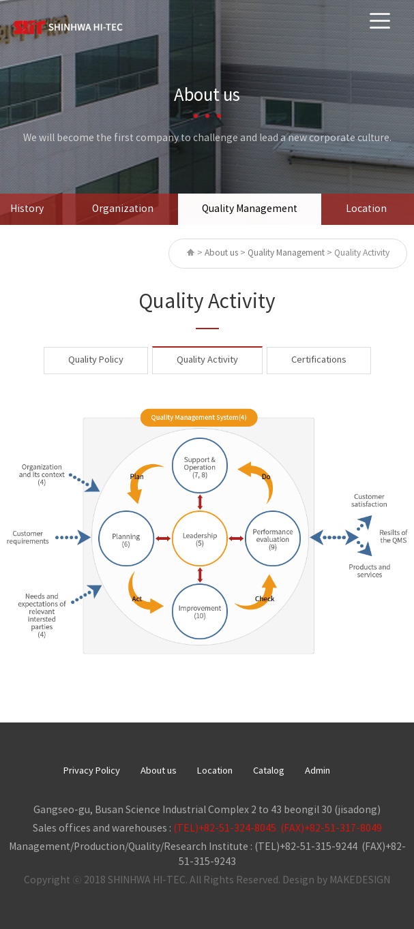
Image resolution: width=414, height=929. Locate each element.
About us (159, 771)
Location (366, 209)
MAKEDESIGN (359, 880)
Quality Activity (207, 360)
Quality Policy (95, 360)
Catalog (268, 771)
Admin (317, 771)
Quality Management (249, 209)
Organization (122, 209)
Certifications (318, 360)
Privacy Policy (91, 771)
